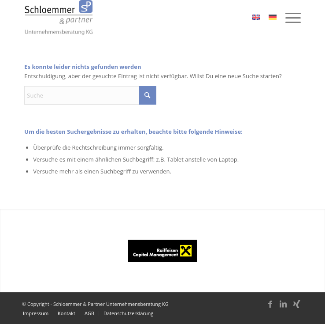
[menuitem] (289, 17)
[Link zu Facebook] (270, 308)
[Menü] (289, 17)
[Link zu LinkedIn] (283, 308)
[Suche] (90, 95)
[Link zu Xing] (296, 308)
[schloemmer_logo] (134, 17)
